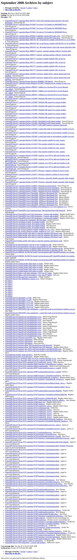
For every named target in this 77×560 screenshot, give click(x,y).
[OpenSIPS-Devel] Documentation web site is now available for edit (28, 245)
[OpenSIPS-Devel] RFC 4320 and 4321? (19, 355)
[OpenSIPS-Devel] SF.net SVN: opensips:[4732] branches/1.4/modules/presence (32, 482)
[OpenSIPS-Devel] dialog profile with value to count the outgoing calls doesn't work (34, 233)
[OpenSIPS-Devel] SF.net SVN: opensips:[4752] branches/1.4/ (26, 525)
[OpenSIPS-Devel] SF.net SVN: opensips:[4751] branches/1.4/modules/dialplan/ (32, 523)
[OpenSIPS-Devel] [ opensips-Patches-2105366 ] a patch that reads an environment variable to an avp (39, 129)
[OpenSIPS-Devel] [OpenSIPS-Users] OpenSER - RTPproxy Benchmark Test (31, 193)
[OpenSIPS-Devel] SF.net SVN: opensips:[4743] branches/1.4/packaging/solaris (32, 506)
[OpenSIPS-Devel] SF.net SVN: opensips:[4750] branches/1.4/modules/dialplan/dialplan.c (36, 522)
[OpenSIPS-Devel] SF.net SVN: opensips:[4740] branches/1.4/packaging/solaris (32, 495)
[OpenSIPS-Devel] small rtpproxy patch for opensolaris (24, 541)
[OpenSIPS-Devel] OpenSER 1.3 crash (18, 298)
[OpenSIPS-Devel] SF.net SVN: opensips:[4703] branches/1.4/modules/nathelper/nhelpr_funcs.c (38, 387)
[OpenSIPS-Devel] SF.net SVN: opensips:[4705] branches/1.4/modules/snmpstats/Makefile (36, 394)
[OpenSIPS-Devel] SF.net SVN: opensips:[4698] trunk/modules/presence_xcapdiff (33, 372)
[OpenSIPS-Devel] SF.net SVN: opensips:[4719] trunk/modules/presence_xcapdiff (33, 436)
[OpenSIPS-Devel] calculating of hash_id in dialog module (25, 222)
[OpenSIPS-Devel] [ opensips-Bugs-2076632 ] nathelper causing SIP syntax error (33, 36)
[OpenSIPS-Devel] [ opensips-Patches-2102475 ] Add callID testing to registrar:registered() (36, 125)
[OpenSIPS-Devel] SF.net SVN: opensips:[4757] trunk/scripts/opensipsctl (30, 535)
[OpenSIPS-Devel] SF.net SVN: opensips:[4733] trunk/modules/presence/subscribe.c (34, 484)
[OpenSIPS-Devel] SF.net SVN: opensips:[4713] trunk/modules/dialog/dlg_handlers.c (34, 419)
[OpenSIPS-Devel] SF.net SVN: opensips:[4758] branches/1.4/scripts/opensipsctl (32, 537)
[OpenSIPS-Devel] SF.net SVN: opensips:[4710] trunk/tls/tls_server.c (29, 406)
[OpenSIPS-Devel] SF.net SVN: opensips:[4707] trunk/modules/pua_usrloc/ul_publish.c (35, 400)
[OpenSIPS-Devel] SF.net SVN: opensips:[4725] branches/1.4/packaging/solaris (32, 457)
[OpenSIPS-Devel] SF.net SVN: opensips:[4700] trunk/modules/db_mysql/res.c (32, 377)
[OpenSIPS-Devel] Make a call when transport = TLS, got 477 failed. (28, 273)
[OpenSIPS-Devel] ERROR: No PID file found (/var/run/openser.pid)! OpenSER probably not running (40, 252)
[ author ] (30, 8)
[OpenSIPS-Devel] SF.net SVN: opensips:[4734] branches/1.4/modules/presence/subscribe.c (36, 486)
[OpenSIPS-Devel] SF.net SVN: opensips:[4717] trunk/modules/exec (28, 432)
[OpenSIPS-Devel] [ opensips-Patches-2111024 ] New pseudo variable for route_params (35, 140)
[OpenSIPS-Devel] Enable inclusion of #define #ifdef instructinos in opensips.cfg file (34, 248)
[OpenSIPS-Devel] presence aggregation (19, 339)
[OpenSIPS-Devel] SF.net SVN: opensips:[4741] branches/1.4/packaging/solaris (32, 499)
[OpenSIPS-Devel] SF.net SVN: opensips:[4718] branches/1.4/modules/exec (31, 434)
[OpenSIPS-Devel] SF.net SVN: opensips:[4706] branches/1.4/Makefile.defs (31, 398)
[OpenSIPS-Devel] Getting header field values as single (24, 264)
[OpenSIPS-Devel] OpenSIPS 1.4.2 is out (19, 301)
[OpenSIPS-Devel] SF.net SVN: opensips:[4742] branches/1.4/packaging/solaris (32, 503)
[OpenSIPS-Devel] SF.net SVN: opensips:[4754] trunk (23, 529)
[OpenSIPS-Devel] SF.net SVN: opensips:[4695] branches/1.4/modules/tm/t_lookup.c (34, 364)
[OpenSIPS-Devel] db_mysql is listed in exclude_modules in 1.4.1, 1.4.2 (30, 229)
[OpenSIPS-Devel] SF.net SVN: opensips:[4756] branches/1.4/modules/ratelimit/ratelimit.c (36, 533)
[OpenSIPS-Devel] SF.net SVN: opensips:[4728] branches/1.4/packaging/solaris (32, 468)
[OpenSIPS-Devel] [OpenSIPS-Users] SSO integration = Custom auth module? (32, 214)
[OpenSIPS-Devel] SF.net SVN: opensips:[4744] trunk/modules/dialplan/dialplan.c (33, 510)
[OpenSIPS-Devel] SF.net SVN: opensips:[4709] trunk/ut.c (25, 404)
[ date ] (35, 8)
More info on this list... (13, 10)
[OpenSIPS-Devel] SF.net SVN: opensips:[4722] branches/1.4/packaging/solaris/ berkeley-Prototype (39, 446)
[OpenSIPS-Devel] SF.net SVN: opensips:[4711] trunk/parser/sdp (27, 408)
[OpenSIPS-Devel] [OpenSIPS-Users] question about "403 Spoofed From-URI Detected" (35, 210)
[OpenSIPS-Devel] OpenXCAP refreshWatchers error (23, 317)
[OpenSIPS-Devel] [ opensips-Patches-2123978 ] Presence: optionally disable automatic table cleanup (39, 178)
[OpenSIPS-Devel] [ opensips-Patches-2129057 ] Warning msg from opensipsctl (32, 188)
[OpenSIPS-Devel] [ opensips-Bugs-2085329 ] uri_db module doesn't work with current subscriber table (40, 47)
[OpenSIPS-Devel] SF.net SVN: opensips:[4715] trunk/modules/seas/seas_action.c (33, 425)
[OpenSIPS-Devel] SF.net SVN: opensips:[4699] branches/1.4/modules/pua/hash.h (33, 375)
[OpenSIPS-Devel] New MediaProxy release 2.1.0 (22, 279)
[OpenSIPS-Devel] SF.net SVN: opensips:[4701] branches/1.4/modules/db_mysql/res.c (34, 379)
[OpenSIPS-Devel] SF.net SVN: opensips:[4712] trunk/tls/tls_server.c (29, 362)
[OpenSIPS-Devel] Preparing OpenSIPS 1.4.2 (20, 338)
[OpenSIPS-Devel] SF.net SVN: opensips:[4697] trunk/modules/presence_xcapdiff (33, 368)
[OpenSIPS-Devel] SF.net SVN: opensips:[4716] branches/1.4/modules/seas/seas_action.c (35, 429)
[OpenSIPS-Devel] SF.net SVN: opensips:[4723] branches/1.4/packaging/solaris (32, 449)
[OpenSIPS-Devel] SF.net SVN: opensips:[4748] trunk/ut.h (25, 518)
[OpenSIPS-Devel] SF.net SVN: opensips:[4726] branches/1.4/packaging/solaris (32, 461)
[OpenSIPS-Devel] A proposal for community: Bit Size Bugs (26, 220)
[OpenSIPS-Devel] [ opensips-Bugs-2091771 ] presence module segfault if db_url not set (35, 59)
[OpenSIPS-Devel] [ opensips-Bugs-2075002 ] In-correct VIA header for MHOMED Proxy (36, 24)
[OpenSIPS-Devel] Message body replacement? (21, 277)
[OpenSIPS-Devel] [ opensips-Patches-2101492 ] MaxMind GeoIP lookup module (33, 121)
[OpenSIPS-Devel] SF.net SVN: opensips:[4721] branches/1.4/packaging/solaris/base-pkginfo (37, 442)
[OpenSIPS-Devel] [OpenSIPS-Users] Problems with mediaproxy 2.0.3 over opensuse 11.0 (36, 207)
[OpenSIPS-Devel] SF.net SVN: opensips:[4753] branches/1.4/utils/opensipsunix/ (33, 527)
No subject (9, 281)
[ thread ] (23, 8)
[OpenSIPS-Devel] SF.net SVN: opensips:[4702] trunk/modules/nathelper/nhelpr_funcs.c (35, 383)
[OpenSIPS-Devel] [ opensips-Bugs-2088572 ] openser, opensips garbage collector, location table (38, 51)
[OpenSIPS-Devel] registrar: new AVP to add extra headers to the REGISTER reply (33, 349)
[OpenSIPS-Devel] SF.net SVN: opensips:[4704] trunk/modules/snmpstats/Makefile (33, 391)
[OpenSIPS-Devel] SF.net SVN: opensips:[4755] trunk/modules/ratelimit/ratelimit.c (33, 531)
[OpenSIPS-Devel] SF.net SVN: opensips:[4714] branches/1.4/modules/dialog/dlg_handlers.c (37, 421)
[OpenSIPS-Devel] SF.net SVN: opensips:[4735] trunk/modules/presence (30, 489)
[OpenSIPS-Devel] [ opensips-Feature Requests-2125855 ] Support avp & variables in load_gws (38, 83)
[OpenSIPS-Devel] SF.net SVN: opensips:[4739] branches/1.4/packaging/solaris (32, 491)
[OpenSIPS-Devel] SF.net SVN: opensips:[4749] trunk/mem (25, 520)
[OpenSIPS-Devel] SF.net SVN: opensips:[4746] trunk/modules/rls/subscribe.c (32, 514)
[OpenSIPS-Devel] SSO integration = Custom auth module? (25, 542)
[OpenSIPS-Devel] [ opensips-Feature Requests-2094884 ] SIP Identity (29, 81)
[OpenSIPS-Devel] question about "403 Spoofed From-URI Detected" (29, 345)
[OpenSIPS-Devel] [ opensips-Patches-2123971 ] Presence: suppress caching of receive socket (37, 171)
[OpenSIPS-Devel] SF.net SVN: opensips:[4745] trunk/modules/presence (30, 512)
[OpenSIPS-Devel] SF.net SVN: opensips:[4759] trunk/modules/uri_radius (30, 539)
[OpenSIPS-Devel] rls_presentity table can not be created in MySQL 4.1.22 (30, 358)
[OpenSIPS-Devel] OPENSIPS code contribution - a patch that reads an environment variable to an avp (40, 309)
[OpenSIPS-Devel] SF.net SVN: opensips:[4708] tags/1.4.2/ (25, 402)
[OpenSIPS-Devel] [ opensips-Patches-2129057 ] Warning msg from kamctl (31, 186)
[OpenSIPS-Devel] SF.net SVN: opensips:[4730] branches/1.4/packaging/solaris (32, 476)
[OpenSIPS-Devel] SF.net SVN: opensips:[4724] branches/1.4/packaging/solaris (32, 453)
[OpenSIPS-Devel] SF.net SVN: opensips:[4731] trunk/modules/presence (30, 480)
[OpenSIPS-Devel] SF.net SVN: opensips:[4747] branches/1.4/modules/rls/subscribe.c (34, 516)
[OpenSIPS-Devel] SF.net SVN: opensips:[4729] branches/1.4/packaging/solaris (32, 472)
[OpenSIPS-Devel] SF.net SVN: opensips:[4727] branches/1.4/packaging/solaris (32, 465)
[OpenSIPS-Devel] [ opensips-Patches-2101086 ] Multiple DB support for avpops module (35, 98)
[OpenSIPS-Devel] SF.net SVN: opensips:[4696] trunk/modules (27, 366)
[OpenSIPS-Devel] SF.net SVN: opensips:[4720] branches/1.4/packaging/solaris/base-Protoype (37, 438)
